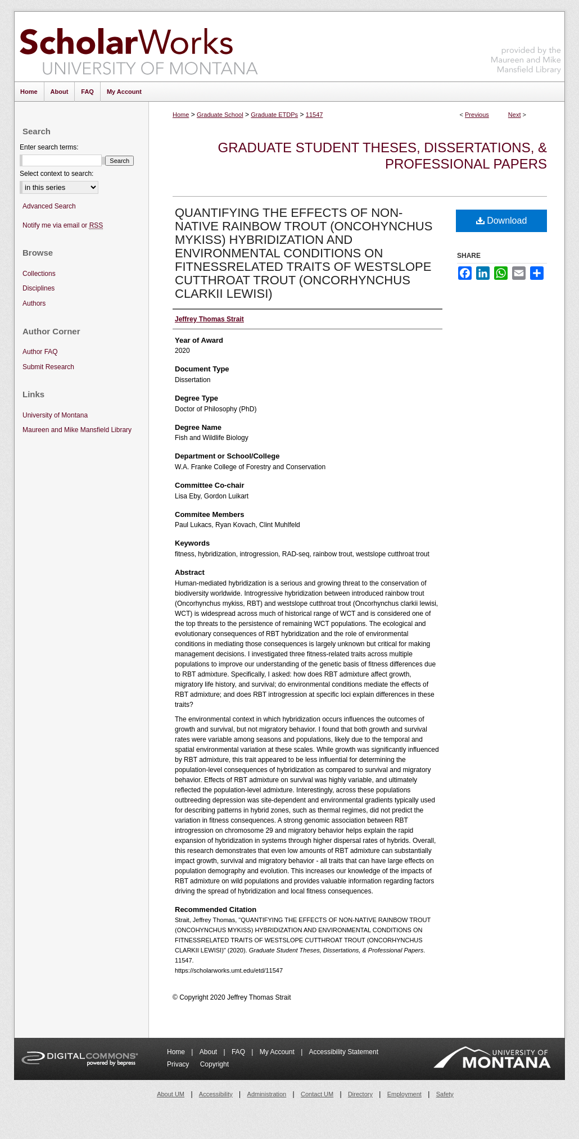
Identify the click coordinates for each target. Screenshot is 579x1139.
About (209, 1052)
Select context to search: (56, 174)
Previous (477, 114)
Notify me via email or (62, 225)
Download (501, 220)
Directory (360, 1094)
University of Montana (55, 415)
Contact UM (317, 1094)
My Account (278, 1052)
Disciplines (38, 288)
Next (514, 114)
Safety (445, 1094)
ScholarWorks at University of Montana (139, 46)
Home (181, 114)
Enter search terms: (49, 147)
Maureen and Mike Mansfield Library (526, 45)
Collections (39, 274)
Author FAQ (40, 352)
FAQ (239, 1052)
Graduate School (220, 114)
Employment (404, 1094)
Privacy (179, 1064)
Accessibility (216, 1094)
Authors (34, 303)
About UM (170, 1094)
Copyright (214, 1064)
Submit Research (48, 367)
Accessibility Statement (343, 1052)
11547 (314, 114)
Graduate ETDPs (274, 114)
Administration (267, 1094)
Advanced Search (49, 206)
